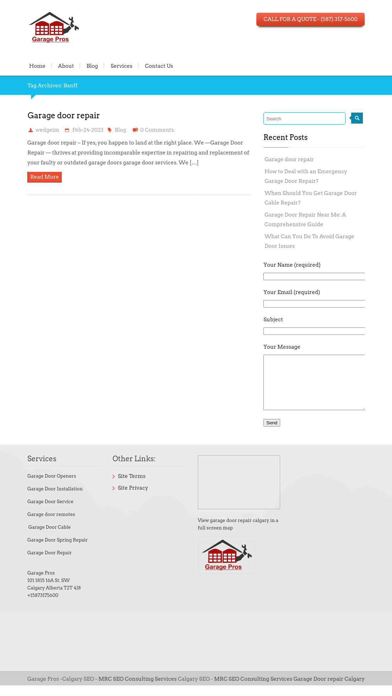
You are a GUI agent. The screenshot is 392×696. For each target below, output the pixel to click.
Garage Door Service (50, 512)
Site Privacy (133, 498)
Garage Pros (41, 583)
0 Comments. (157, 130)
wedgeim (47, 130)
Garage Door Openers (51, 486)
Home (37, 65)
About (66, 65)
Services (121, 65)
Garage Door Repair (49, 563)
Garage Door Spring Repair (57, 550)
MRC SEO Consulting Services (138, 689)
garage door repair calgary (239, 531)
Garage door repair (64, 115)
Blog (92, 65)
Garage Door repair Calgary (329, 689)
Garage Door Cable (49, 537)
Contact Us (159, 65)
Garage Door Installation (55, 499)
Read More (44, 177)
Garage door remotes (51, 525)
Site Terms (132, 487)
